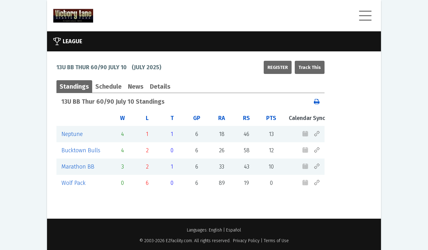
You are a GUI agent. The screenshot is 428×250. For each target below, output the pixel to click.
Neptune (72, 134)
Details (160, 86)
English (215, 230)
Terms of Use (276, 240)
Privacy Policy (246, 240)
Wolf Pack (73, 183)
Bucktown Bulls (80, 150)
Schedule (108, 86)
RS (246, 118)
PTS (271, 118)
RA (221, 118)
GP (196, 118)
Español (233, 230)
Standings (74, 86)
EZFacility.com (179, 240)
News (136, 86)
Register (277, 67)
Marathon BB (77, 166)
